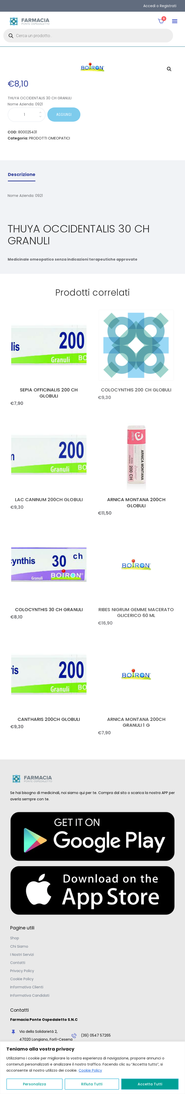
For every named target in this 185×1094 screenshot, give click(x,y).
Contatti (17, 962)
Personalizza (34, 1084)
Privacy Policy (22, 970)
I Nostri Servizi (22, 954)
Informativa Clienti (26, 987)
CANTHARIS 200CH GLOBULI (49, 719)
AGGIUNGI (64, 115)
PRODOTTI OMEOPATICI (49, 138)
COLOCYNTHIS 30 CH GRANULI (49, 609)
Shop (14, 938)
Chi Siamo (19, 946)
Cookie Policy (90, 1070)
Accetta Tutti (150, 1084)
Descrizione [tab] (21, 174)
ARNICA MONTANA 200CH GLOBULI (136, 503)
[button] (174, 21)
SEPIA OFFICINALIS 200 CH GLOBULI (49, 393)
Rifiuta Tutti (91, 1084)
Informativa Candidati (29, 995)
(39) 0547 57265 (96, 1035)
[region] (92, 1067)
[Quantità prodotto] (27, 114)
